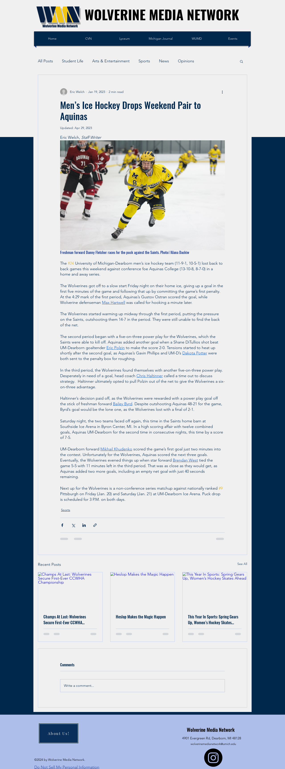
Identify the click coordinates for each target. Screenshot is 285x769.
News (164, 61)
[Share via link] (95, 525)
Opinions (186, 61)
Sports (144, 61)
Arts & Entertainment (111, 61)
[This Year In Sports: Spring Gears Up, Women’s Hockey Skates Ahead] (215, 590)
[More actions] (222, 91)
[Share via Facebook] (62, 525)
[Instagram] (213, 758)
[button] (241, 61)
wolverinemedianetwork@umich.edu (213, 744)
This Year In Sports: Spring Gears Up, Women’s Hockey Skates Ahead (213, 619)
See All (242, 564)
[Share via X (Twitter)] (73, 525)
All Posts (45, 61)
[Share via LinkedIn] (84, 525)
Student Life (72, 61)
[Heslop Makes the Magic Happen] (142, 590)
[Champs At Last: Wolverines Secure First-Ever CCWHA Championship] (70, 590)
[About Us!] (59, 733)
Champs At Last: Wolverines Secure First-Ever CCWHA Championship (64, 619)
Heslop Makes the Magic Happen (141, 617)
